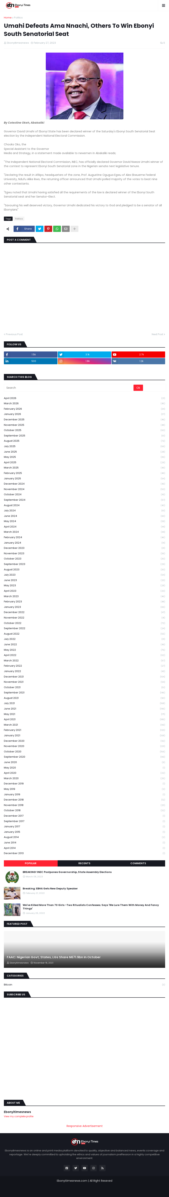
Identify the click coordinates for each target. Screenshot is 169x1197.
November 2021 (84, 682)
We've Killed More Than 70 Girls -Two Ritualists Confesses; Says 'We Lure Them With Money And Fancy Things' (91, 906)
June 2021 (84, 709)
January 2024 (84, 543)
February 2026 (84, 409)
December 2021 (84, 677)
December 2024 (84, 484)
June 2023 (84, 580)
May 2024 (84, 521)
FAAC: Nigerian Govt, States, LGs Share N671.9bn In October (54, 957)
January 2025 (84, 479)
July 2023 (84, 575)
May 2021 (84, 714)
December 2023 (84, 548)
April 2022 (84, 655)
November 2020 (84, 746)
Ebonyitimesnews (17, 1112)
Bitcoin (84, 985)
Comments (138, 863)
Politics (18, 17)
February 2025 (84, 473)
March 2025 (84, 468)
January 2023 (84, 607)
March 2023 (84, 596)
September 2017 (84, 821)
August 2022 (84, 634)
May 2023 (84, 586)
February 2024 (84, 537)
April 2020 (84, 773)
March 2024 (84, 532)
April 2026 (84, 398)
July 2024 (84, 511)
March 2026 (84, 404)
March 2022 (84, 661)
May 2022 (84, 650)
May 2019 (84, 789)
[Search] (68, 388)
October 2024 (84, 495)
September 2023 (84, 564)
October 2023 (84, 559)
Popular (30, 863)
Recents (84, 863)
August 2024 (84, 505)
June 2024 (84, 516)
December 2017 (84, 816)
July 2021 (84, 703)
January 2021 (84, 736)
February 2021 (84, 730)
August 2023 (84, 570)
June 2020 (84, 762)
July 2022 (84, 639)
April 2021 (84, 719)
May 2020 (84, 768)
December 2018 (84, 800)
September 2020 (84, 757)
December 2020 (84, 741)
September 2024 (84, 500)
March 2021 (84, 725)
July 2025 (84, 446)
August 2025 (84, 441)
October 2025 (84, 430)
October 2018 (84, 810)
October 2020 (84, 752)
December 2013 (84, 853)
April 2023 (84, 591)
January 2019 (84, 795)
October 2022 (84, 623)
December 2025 (84, 420)
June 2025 (84, 452)
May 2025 (84, 457)
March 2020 (84, 778)
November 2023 (84, 554)
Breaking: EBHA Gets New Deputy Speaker (50, 888)
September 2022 (84, 628)
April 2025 (84, 463)
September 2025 (84, 436)
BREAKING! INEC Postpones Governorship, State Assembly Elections (67, 872)
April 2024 (84, 527)
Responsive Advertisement (85, 1126)
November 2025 (84, 425)
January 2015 (84, 832)
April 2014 (84, 848)
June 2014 (84, 843)
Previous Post (14, 334)
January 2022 (84, 671)
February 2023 (84, 602)
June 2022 (84, 645)
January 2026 (84, 414)
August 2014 (84, 837)
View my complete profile (18, 1116)
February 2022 (84, 666)
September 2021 (84, 693)
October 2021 (84, 687)
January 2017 (84, 827)
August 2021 (84, 698)
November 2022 (84, 618)
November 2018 (84, 805)
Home (8, 17)
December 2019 (84, 784)
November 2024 (84, 489)
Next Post (157, 334)
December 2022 (84, 612)
